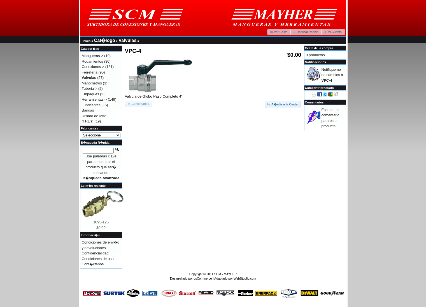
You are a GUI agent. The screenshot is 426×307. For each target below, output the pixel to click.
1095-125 (101, 222)
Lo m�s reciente (93, 185)
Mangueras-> (92, 56)
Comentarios (314, 102)
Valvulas (127, 40)
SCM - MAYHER (225, 274)
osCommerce (203, 278)
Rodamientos (92, 61)
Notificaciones (315, 62)
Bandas (88, 110)
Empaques (90, 94)
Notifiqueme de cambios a (332, 74)
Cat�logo (104, 40)
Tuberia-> (89, 88)
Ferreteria (89, 72)
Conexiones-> (93, 67)
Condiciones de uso (98, 259)
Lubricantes (91, 105)
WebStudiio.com (245, 278)
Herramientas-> (94, 99)
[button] (279, 32)
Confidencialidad (95, 253)
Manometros (92, 83)
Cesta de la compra (319, 48)
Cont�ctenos (93, 264)
